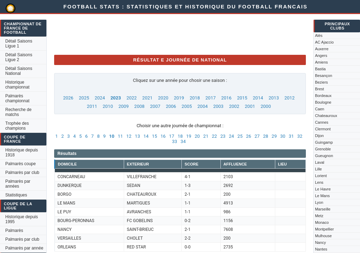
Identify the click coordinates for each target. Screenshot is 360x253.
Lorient (321, 176)
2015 (242, 97)
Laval (319, 162)
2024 (100, 97)
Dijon (319, 136)
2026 (68, 97)
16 (163, 136)
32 (300, 136)
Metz (319, 216)
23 (223, 136)
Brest (319, 89)
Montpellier (324, 229)
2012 (289, 97)
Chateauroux (326, 115)
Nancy (320, 242)
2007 (155, 106)
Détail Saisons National (18, 71)
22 (214, 136)
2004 (203, 106)
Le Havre (323, 189)
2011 (92, 106)
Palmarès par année (24, 248)
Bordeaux (323, 95)
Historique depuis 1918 (21, 152)
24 (231, 136)
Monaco (322, 222)
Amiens (321, 62)
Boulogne (323, 102)
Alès (318, 35)
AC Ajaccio (324, 42)
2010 (108, 106)
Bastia (320, 69)
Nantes (321, 249)
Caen (319, 109)
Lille (318, 169)
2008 (139, 106)
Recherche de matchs (18, 112)
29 (274, 136)
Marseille (322, 209)
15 (154, 136)
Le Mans (322, 196)
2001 (250, 106)
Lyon (319, 202)
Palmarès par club (22, 172)
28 (265, 136)
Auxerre (322, 49)
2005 (187, 106)
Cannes (321, 122)
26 (248, 136)
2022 (132, 97)
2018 (194, 97)
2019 (179, 97)
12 (128, 136)
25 (240, 136)
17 (171, 136)
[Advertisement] (182, 33)
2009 (123, 106)
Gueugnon (324, 156)
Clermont (323, 129)
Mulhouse (323, 236)
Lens (319, 182)
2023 (115, 97)
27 (257, 136)
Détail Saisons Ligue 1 (18, 43)
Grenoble (323, 149)
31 (291, 136)
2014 (258, 97)
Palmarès (14, 230)
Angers (321, 55)
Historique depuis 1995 (21, 219)
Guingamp (324, 142)
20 (197, 136)
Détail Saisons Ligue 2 (18, 57)
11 (120, 136)
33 (174, 141)
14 (146, 136)
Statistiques (16, 195)
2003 (218, 106)
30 (282, 136)
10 (111, 136)
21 (205, 136)
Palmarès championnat (17, 98)
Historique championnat (17, 85)
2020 (163, 97)
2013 (274, 97)
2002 (234, 106)
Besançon (323, 75)
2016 (226, 97)
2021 (147, 97)
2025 (84, 97)
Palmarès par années (17, 184)
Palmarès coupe (20, 163)
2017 (210, 97)
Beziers (321, 82)
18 (180, 136)
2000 (266, 106)
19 (188, 136)
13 (137, 136)
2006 (171, 106)
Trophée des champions (17, 126)
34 (183, 141)
